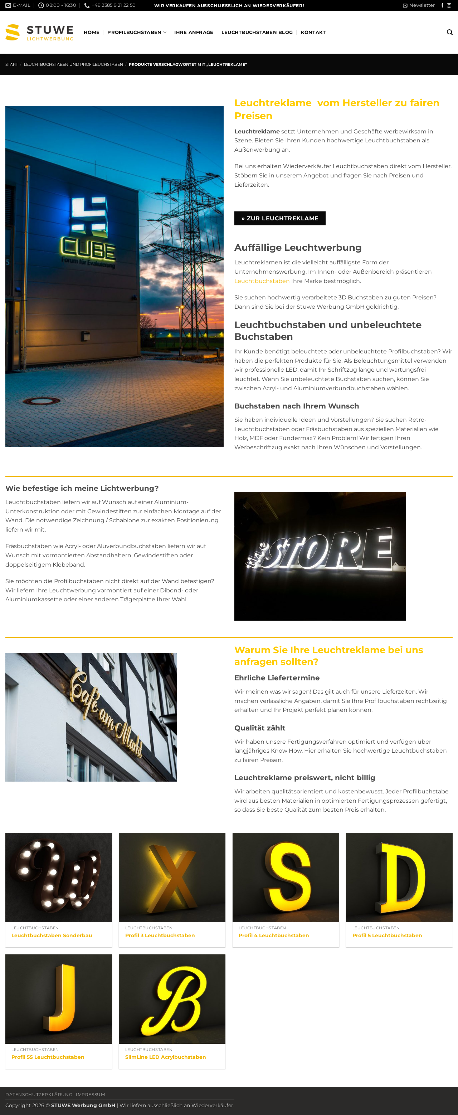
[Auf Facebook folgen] (442, 5)
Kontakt (313, 32)
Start (11, 64)
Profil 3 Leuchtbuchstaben (160, 935)
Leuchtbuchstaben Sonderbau (51, 935)
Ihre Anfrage (193, 32)
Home (91, 32)
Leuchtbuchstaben (262, 281)
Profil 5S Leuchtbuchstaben (47, 1057)
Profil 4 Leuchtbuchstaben (274, 935)
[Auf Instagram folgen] (449, 5)
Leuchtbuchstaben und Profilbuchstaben (73, 64)
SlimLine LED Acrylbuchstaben (165, 1057)
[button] (419, 5)
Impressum (90, 1094)
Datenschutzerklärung (38, 1094)
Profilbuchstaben (136, 32)
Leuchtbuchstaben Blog (257, 32)
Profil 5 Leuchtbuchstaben (387, 935)
